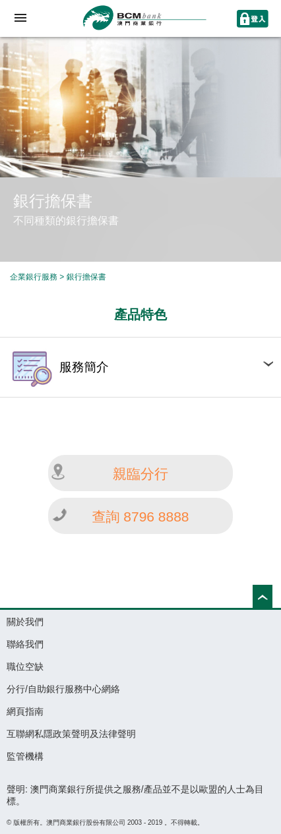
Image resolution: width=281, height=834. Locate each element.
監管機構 (25, 756)
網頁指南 (25, 711)
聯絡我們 (25, 644)
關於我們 (25, 621)
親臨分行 (140, 473)
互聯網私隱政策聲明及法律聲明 (71, 734)
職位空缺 (25, 666)
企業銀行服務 (33, 277)
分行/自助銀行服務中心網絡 (63, 689)
